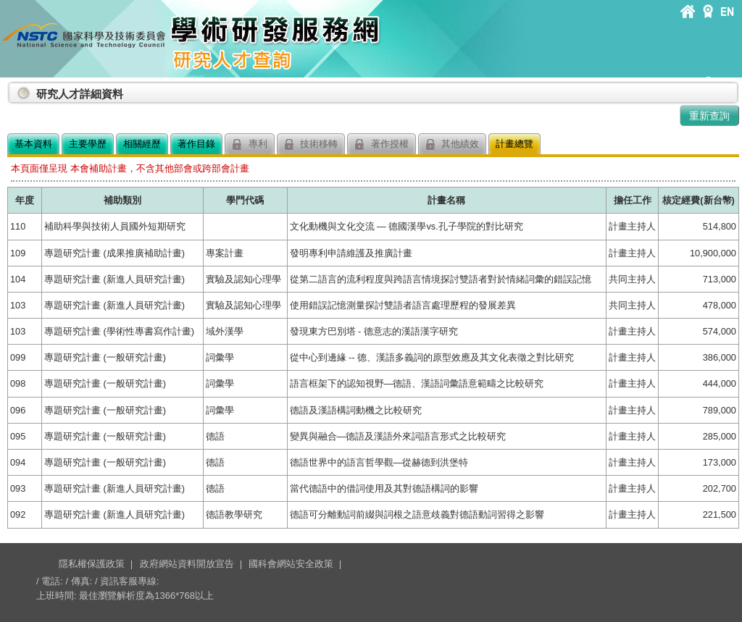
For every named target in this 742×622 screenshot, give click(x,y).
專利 (249, 144)
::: (10, 88)
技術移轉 (311, 144)
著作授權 (381, 144)
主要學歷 (88, 143)
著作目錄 (196, 143)
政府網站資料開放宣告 (187, 563)
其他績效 (452, 144)
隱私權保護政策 (92, 563)
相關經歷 (142, 143)
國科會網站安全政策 (291, 563)
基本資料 (33, 143)
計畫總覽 (514, 143)
